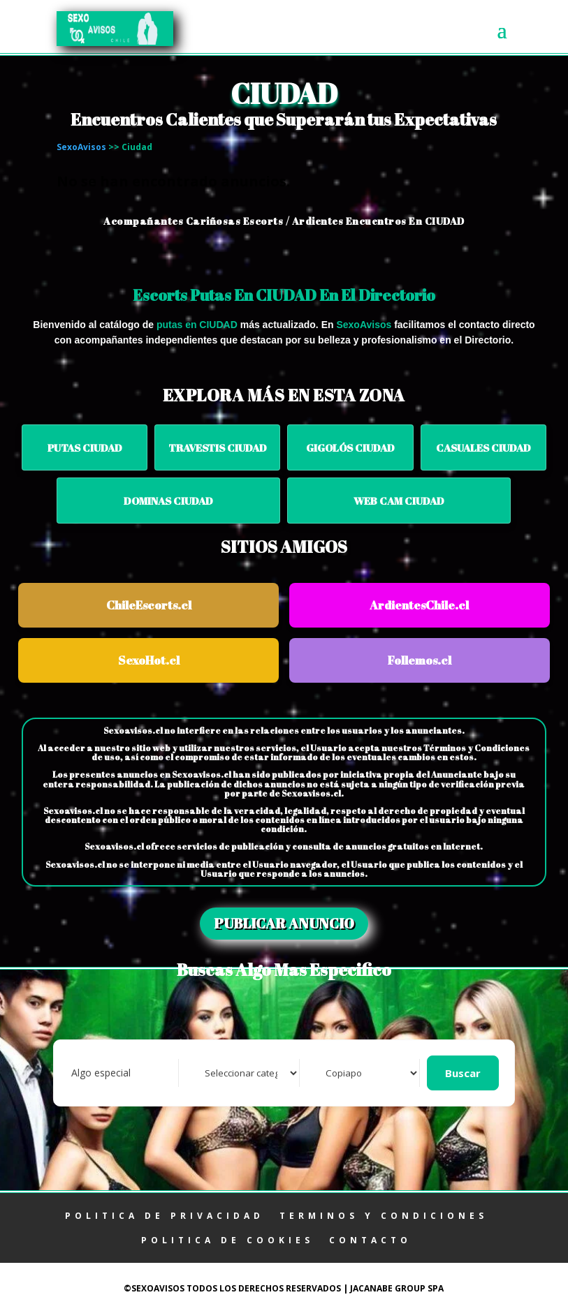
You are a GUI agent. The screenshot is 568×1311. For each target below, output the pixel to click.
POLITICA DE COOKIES (227, 1240)
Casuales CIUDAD (483, 447)
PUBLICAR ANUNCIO (284, 923)
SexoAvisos (81, 147)
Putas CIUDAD (85, 447)
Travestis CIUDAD (217, 447)
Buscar (463, 1073)
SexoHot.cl (149, 660)
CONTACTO (370, 1240)
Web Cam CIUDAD (399, 501)
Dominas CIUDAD (168, 501)
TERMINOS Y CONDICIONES (383, 1216)
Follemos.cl (419, 660)
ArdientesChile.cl (419, 605)
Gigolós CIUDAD (350, 447)
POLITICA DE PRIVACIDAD (164, 1216)
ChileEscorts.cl (148, 605)
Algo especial (101, 1072)
